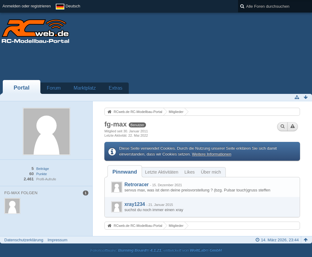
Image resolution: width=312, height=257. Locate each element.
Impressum (57, 240)
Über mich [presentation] (211, 172)
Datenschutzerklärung (23, 240)
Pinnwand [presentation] (124, 172)
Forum (54, 87)
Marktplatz (85, 87)
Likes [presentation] (189, 172)
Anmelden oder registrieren (26, 6)
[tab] (124, 171)
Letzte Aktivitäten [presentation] (161, 172)
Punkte (41, 174)
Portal (22, 88)
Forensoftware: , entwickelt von (155, 250)
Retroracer (136, 184)
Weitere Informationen (211, 154)
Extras (115, 87)
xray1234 (134, 204)
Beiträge (42, 169)
